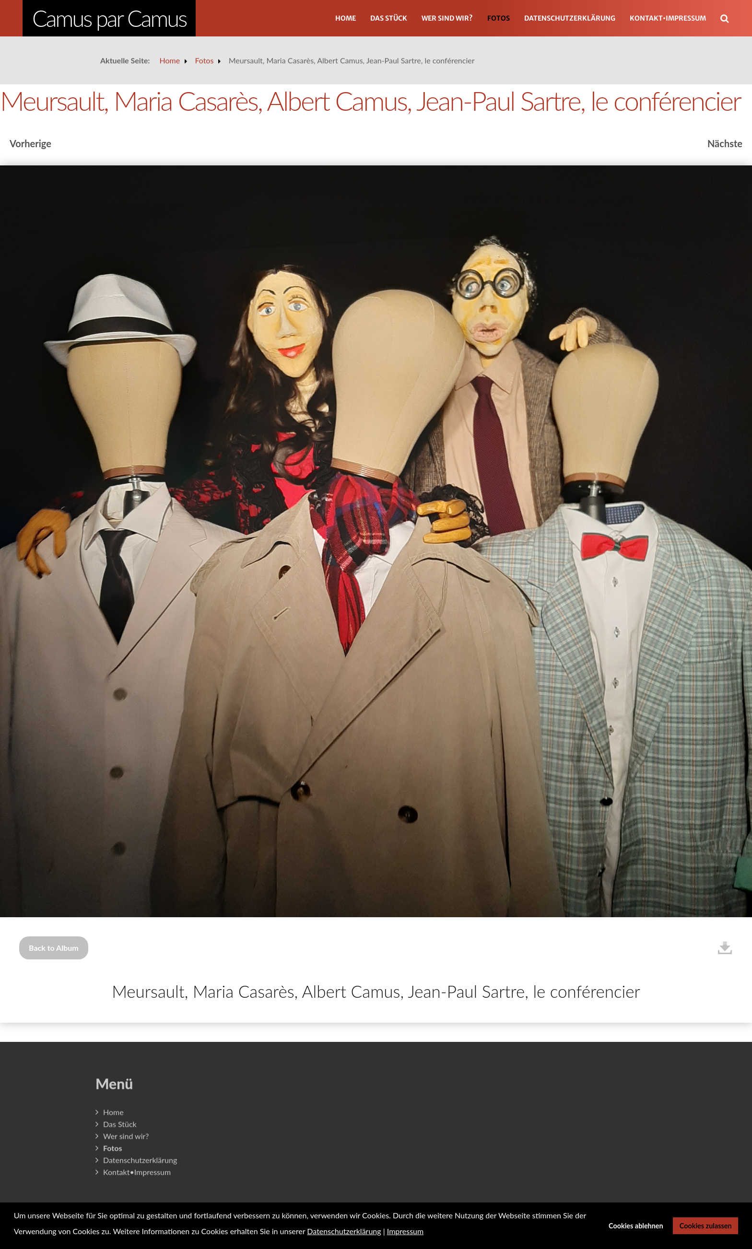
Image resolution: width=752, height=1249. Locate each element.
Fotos (498, 18)
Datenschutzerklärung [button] (344, 1231)
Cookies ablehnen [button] (636, 1226)
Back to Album (54, 947)
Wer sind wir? (447, 18)
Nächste (724, 143)
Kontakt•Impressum (668, 18)
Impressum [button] (405, 1231)
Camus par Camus (109, 18)
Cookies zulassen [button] (706, 1226)
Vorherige (30, 143)
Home (345, 18)
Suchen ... (729, 4)
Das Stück (388, 18)
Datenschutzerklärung (569, 18)
